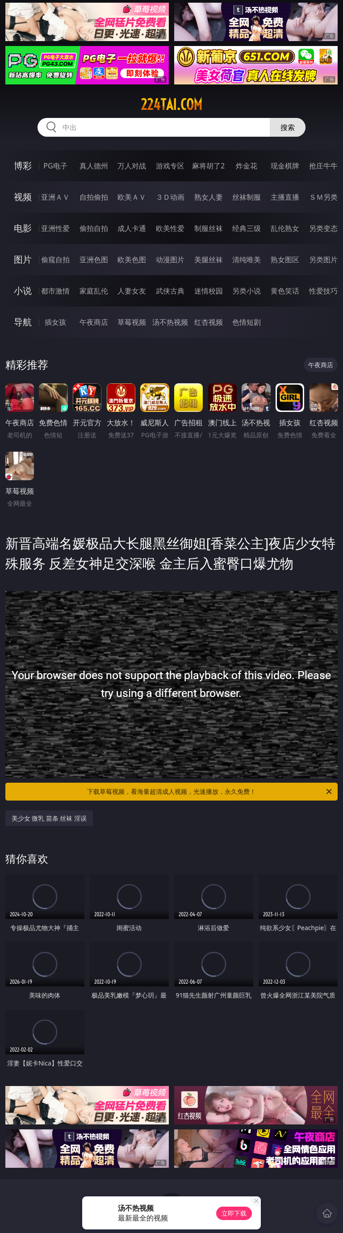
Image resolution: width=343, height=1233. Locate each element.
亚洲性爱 (55, 228)
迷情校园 (208, 291)
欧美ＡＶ (131, 197)
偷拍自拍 (93, 228)
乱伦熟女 (285, 228)
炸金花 (246, 166)
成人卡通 (131, 228)
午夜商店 (93, 322)
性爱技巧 (323, 291)
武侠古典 (170, 291)
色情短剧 (246, 322)
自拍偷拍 (93, 197)
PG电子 (55, 166)
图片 (23, 259)
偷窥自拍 (55, 259)
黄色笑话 (285, 291)
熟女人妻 (208, 197)
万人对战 (131, 166)
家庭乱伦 (93, 291)
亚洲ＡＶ (55, 197)
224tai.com (171, 104)
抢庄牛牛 (323, 166)
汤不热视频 (170, 322)
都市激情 (55, 291)
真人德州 (93, 166)
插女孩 (55, 322)
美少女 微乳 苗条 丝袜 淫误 (49, 818)
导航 (23, 322)
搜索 (287, 127)
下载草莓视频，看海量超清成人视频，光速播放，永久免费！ (210, 791)
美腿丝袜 (208, 259)
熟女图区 (285, 259)
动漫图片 (170, 259)
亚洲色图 (93, 259)
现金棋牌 (285, 166)
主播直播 (285, 197)
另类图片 (323, 259)
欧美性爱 (170, 228)
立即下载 (234, 1213)
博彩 (23, 165)
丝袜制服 (246, 197)
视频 (23, 197)
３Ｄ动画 (170, 197)
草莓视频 (131, 322)
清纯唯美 (246, 259)
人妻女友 (131, 291)
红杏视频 (208, 322)
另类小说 (246, 291)
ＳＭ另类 (323, 197)
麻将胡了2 (208, 166)
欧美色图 (131, 259)
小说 (23, 291)
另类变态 (323, 228)
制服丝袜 (208, 228)
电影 (23, 228)
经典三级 (246, 228)
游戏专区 (170, 166)
